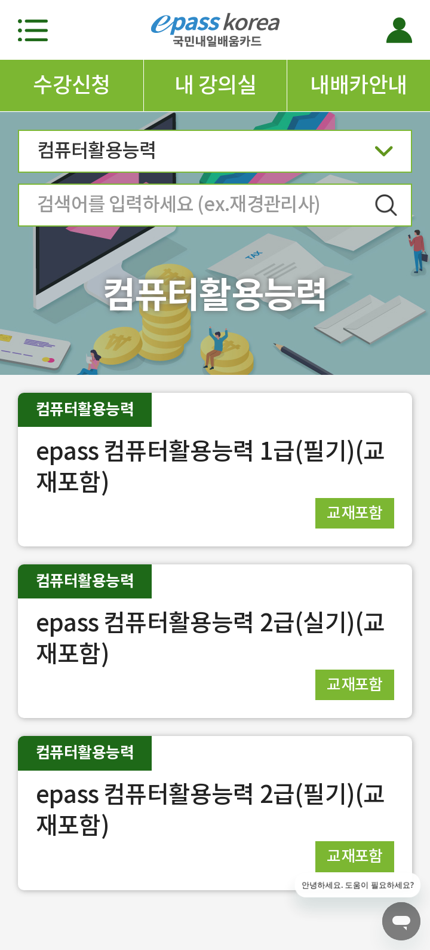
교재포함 (355, 513)
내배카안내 (358, 85)
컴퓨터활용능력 (215, 154)
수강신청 (71, 85)
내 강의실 (215, 85)
